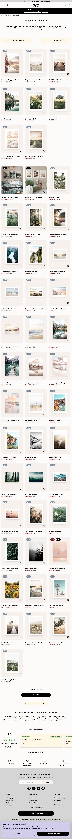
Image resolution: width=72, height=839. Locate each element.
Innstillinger (19, 834)
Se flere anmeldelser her (36, 752)
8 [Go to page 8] (43, 703)
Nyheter (8, 802)
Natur (9, 15)
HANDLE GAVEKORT (36, 813)
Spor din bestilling (59, 798)
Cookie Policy (24, 819)
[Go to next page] (46, 703)
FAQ (55, 802)
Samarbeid (31, 805)
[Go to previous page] (25, 703)
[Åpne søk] (7, 5)
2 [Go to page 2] (32, 703)
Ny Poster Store (33, 800)
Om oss (30, 798)
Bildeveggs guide (11, 798)
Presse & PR (32, 802)
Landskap (16, 15)
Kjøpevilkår (15, 819)
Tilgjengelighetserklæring (36, 807)
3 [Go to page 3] (35, 703)
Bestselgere (9, 800)
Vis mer (36, 695)
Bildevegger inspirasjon (13, 805)
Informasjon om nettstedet (38, 819)
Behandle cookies (59, 805)
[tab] (65, 5)
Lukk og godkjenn (53, 834)
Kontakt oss (57, 800)
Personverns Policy (54, 819)
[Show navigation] (3, 5)
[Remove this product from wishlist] (20, 74)
